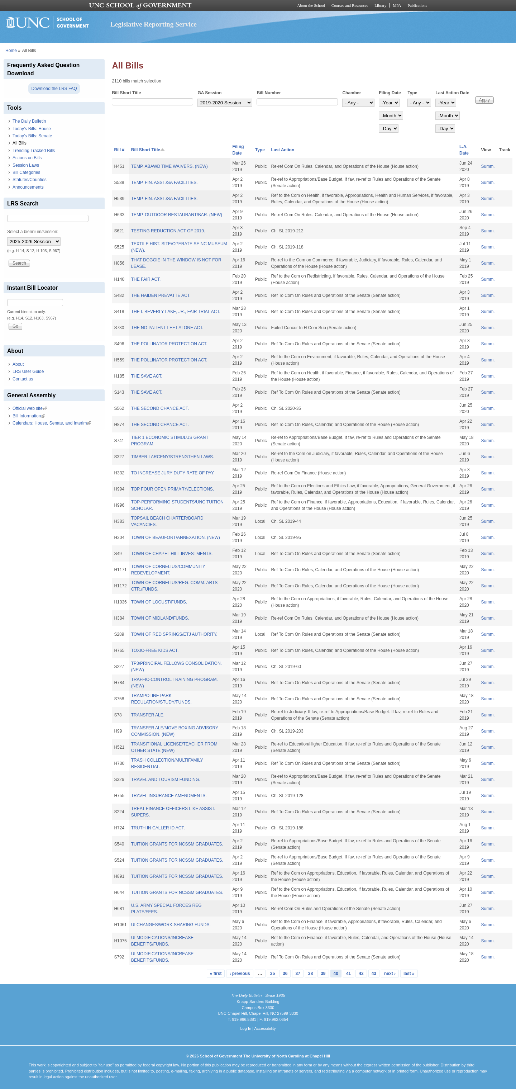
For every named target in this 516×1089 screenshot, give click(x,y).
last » (409, 973)
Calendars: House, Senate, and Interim (52, 423)
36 (285, 973)
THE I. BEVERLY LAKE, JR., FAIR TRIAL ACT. (175, 311)
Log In (245, 1028)
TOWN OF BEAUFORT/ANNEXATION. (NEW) (175, 537)
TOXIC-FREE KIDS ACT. (154, 650)
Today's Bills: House (32, 128)
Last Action (282, 149)
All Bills (20, 143)
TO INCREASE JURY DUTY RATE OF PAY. (173, 472)
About (18, 364)
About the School (311, 5)
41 (348, 973)
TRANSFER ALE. (147, 715)
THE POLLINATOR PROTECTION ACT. (169, 343)
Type (412, 92)
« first (216, 973)
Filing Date (390, 92)
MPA (397, 5)
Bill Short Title (126, 92)
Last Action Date (452, 92)
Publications (417, 5)
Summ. (488, 166)
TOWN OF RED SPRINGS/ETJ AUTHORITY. (174, 634)
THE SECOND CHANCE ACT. (160, 408)
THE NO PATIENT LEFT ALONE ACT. (167, 327)
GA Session (209, 92)
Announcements (28, 187)
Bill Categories (26, 172)
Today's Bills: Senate (32, 135)
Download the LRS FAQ (54, 88)
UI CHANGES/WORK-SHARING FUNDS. (171, 924)
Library (380, 5)
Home (11, 50)
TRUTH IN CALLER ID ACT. (158, 827)
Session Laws (26, 165)
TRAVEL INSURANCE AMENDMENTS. (169, 795)
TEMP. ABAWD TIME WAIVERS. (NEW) (169, 166)
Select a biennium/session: (32, 231)
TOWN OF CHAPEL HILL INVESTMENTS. (172, 553)
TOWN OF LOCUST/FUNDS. (159, 602)
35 (272, 973)
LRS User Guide (28, 371)
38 (310, 973)
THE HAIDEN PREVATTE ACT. (161, 295)
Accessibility (265, 1028)
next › (390, 973)
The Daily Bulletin (29, 121)
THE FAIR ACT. (146, 279)
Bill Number (269, 92)
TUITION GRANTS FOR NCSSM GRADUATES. (177, 844)
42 (361, 973)
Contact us (23, 379)
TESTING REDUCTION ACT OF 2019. (168, 230)
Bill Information (29, 415)
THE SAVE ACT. (146, 376)
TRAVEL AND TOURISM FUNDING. (165, 779)
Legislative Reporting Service (153, 24)
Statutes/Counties (30, 179)
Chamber (351, 92)
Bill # (119, 149)
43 (374, 973)
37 (297, 973)
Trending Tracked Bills (34, 150)
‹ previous (239, 973)
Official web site (30, 408)
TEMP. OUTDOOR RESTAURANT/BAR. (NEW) (176, 214)
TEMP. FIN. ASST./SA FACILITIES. (164, 182)
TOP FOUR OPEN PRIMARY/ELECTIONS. (172, 489)
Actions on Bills (27, 157)
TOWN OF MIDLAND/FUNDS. (160, 618)
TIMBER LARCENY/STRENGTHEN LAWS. (172, 456)
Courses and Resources (349, 5)
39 (323, 973)
